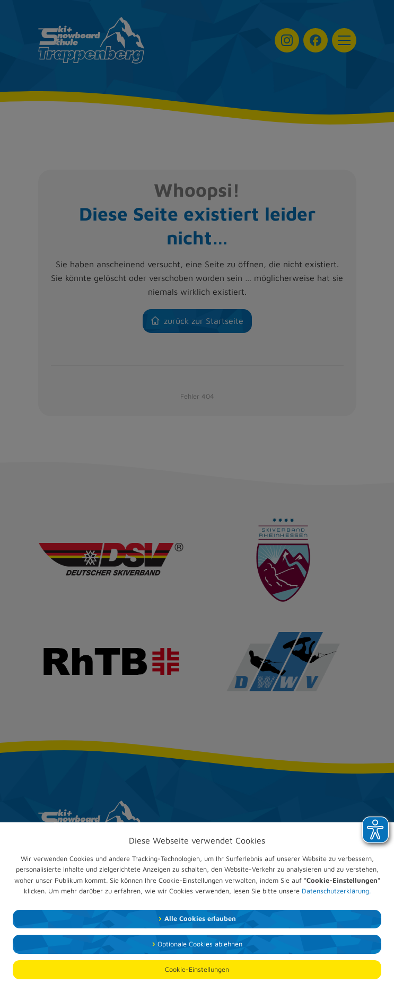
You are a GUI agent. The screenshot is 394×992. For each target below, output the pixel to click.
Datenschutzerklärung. (336, 891)
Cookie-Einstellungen (197, 969)
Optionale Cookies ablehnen (199, 944)
